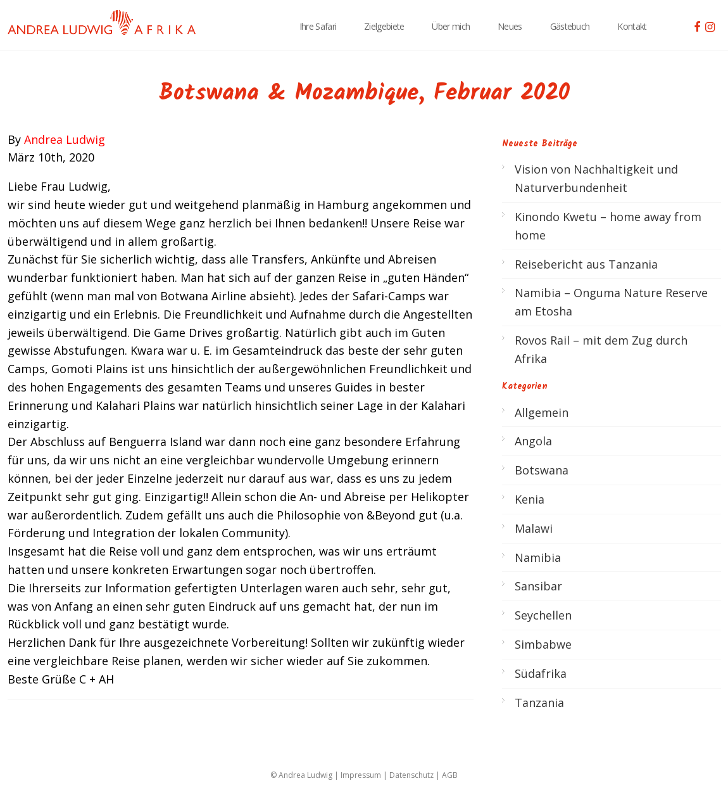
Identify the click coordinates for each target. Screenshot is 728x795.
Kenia (529, 499)
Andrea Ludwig (64, 139)
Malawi (534, 528)
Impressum (361, 775)
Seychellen (543, 615)
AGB (450, 775)
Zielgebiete (384, 26)
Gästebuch (570, 26)
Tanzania (539, 702)
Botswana (541, 470)
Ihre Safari (317, 26)
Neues (510, 26)
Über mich (451, 26)
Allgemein (541, 412)
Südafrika (541, 673)
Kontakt (631, 26)
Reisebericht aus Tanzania (586, 264)
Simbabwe (543, 644)
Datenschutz (411, 775)
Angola (533, 440)
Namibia (538, 557)
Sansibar (538, 586)
